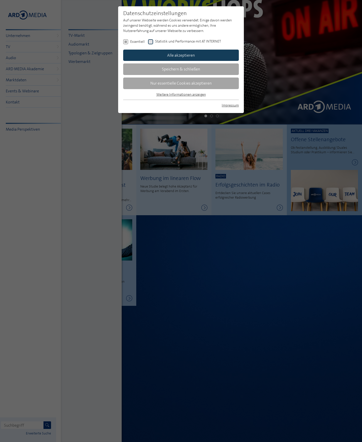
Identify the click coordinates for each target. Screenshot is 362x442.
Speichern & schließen (181, 69)
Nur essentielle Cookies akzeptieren (181, 83)
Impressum (230, 105)
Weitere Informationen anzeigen (181, 94)
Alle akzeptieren (181, 55)
